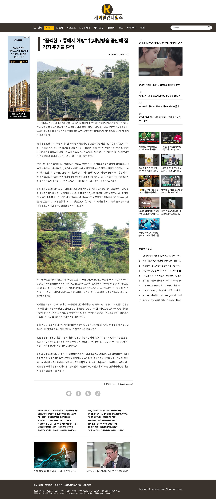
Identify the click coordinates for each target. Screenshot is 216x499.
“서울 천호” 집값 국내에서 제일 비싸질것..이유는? (106, 430)
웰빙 (142, 27)
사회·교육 (98, 27)
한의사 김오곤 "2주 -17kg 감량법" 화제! (102, 424)
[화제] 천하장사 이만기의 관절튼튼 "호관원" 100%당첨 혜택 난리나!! (108, 414)
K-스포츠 (71, 27)
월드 (121, 27)
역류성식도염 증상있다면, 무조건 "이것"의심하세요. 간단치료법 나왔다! (58, 424)
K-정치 (49, 27)
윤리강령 (87, 485)
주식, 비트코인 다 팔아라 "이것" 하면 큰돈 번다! (105, 410)
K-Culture (84, 27)
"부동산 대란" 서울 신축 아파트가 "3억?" (102, 417)
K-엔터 (59, 27)
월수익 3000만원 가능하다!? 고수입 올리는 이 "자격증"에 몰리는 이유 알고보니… (58, 430)
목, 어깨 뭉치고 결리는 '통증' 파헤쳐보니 (102, 420)
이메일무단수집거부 (72, 485)
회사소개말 (38, 485)
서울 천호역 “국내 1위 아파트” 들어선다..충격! (54, 420)
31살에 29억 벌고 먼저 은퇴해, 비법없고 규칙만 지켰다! (58, 410)
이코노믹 (111, 27)
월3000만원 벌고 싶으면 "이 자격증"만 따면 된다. (56, 427)
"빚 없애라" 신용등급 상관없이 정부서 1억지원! (54, 417)
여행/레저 (132, 27)
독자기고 (58, 485)
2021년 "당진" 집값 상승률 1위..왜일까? (102, 427)
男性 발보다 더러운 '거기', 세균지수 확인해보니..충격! (57, 414)
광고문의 (49, 485)
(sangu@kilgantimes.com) (123, 384)
